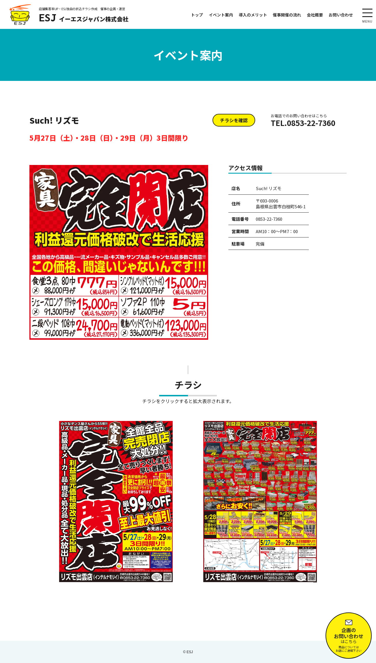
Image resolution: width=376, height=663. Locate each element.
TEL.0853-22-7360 (303, 120)
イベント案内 (221, 15)
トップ (197, 15)
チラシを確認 (234, 120)
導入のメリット (253, 15)
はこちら (348, 634)
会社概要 (315, 15)
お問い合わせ (341, 15)
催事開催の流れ (287, 15)
